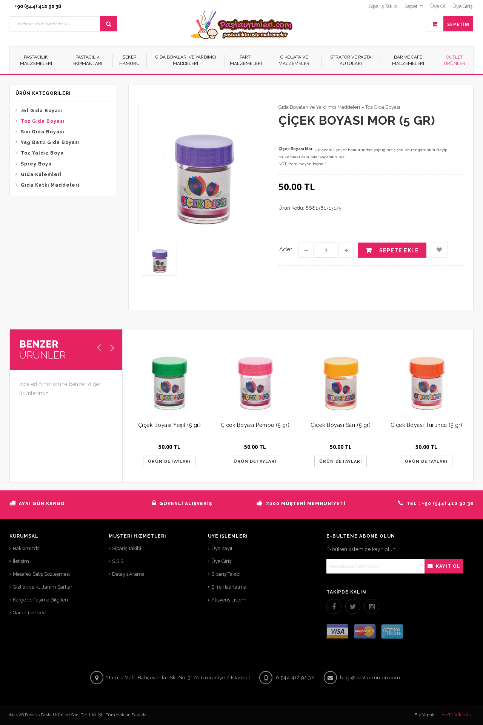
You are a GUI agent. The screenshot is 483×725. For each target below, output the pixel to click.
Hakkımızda (26, 548)
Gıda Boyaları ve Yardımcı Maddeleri (319, 107)
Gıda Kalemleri (41, 174)
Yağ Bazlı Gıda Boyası (50, 142)
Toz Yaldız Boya (42, 153)
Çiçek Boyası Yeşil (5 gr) (169, 425)
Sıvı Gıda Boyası (42, 131)
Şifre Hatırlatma (228, 587)
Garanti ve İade (29, 612)
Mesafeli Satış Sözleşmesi (41, 574)
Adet (285, 249)
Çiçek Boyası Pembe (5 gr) (255, 425)
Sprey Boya (36, 164)
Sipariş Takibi (126, 548)
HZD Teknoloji (458, 714)
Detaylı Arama (128, 574)
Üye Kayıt (221, 548)
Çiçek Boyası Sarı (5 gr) (341, 425)
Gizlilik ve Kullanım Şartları (43, 587)
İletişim (21, 561)
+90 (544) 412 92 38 (38, 6)
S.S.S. (118, 561)
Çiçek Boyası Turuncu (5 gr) (427, 425)
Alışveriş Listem (228, 600)
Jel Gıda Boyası (42, 110)
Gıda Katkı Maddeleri (50, 185)
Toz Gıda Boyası (43, 121)
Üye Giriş (221, 561)
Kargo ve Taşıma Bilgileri (40, 600)
